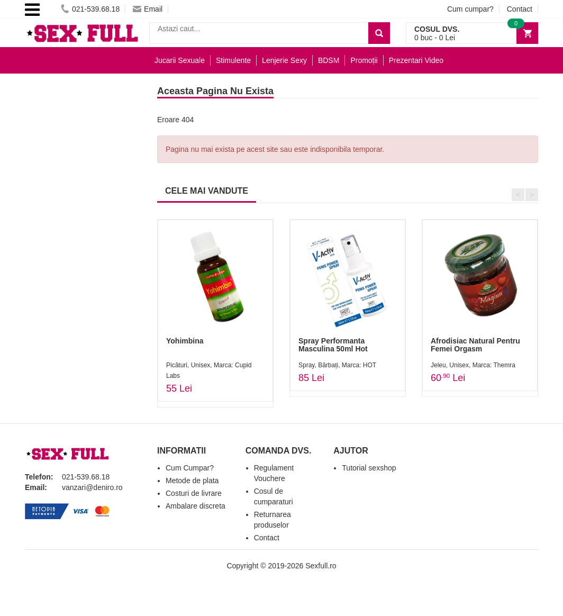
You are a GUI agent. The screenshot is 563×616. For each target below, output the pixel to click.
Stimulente (233, 60)
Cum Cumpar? (190, 468)
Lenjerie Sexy (284, 60)
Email (147, 9)
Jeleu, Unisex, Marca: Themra (473, 365)
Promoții (363, 60)
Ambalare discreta (195, 506)
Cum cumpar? (470, 9)
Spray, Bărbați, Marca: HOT (337, 365)
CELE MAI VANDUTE (206, 190)
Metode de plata (192, 480)
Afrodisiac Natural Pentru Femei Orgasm (475, 345)
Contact (519, 9)
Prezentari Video (416, 60)
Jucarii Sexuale (180, 60)
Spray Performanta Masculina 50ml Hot (333, 345)
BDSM (328, 60)
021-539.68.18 (90, 9)
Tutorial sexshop (369, 468)
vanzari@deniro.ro (92, 487)
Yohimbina (185, 341)
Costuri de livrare (194, 493)
